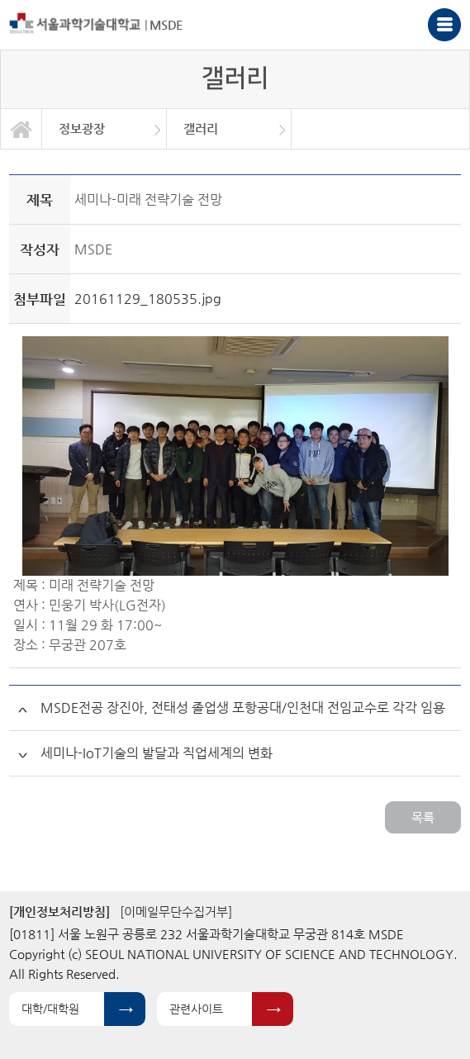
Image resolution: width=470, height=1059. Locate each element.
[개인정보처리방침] (59, 912)
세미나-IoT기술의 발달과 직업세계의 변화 (156, 753)
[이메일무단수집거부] (176, 912)
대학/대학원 (50, 1008)
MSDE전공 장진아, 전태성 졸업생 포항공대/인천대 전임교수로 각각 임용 (242, 707)
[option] (104, 129)
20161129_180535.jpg (147, 298)
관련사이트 (196, 1008)
